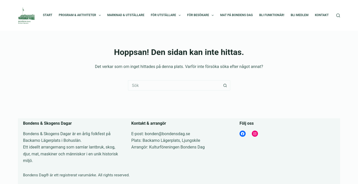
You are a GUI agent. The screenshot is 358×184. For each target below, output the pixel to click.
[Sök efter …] (174, 85)
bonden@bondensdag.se (167, 133)
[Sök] (338, 15)
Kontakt (322, 15)
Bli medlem (299, 15)
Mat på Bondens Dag (236, 15)
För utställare (167, 15)
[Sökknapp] (225, 85)
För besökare (201, 15)
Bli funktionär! (271, 15)
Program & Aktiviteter (81, 15)
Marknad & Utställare (125, 15)
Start (47, 15)
